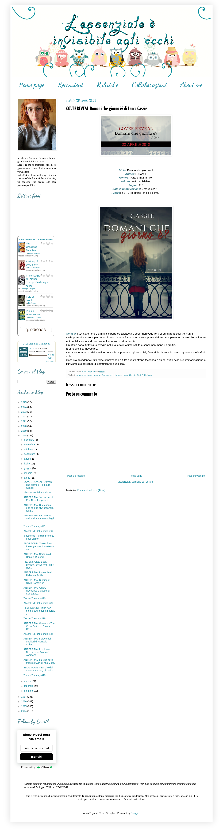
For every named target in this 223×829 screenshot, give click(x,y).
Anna (31, 348)
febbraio (28, 685)
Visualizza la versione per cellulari (136, 481)
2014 (24, 711)
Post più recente (76, 475)
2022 (24, 416)
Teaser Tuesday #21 (34, 526)
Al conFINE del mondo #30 (38, 531)
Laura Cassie (129, 375)
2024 (24, 407)
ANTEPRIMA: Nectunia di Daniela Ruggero (37, 555)
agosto (28, 458)
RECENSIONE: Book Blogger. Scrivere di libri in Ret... (39, 564)
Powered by (36, 767)
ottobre (28, 449)
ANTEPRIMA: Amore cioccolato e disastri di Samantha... (37, 590)
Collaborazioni (149, 85)
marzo (28, 681)
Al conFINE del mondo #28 (38, 634)
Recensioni (70, 85)
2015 (24, 706)
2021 (24, 421)
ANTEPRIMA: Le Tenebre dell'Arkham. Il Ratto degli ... (39, 518)
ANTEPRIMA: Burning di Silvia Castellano (37, 581)
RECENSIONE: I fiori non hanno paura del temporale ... (39, 611)
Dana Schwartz (34, 268)
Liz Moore (32, 303)
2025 (24, 402)
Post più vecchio (196, 475)
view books (50, 361)
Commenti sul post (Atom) (91, 490)
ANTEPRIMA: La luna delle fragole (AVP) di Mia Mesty (39, 661)
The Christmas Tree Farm (31, 247)
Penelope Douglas (28, 289)
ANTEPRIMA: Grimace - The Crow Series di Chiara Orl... (39, 626)
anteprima (82, 375)
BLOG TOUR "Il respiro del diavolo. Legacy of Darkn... (39, 669)
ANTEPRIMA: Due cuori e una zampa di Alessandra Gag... (38, 508)
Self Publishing (144, 375)
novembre (30, 444)
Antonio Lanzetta (34, 318)
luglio (27, 463)
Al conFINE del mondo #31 (38, 492)
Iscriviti (36, 756)
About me (191, 85)
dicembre (29, 439)
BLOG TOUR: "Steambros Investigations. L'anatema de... (39, 546)
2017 (24, 696)
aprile (27, 477)
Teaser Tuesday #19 (34, 618)
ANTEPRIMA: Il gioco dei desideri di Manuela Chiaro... (37, 641)
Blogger (135, 813)
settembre (30, 454)
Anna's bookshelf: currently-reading (36, 239)
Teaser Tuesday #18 (34, 675)
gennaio (28, 690)
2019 (24, 430)
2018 (24, 435)
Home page (31, 85)
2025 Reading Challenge (36, 343)
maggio (28, 473)
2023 (24, 411)
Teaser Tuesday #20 (34, 598)
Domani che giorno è (112, 375)
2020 (24, 426)
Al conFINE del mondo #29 (38, 603)
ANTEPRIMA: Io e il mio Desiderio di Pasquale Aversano (37, 652)
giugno (28, 468)
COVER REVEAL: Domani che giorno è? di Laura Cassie (38, 484)
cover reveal (94, 375)
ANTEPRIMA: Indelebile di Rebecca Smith (38, 574)
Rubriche (107, 85)
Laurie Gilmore (34, 253)
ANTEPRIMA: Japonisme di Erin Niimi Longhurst (38, 499)
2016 (24, 701)
